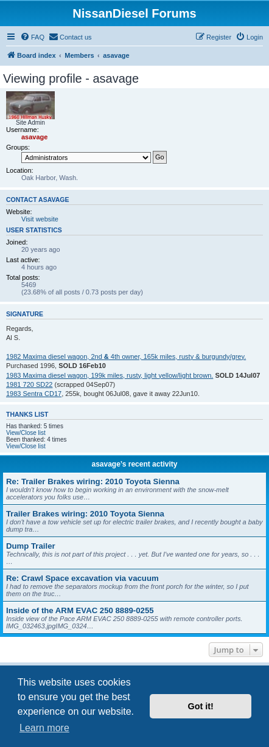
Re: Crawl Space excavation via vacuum (82, 578)
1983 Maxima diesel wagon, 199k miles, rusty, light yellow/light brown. (109, 375)
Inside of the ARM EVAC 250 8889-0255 (80, 610)
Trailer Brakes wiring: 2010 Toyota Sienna (85, 513)
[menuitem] (32, 37)
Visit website (39, 219)
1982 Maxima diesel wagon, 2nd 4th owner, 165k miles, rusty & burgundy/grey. (126, 356)
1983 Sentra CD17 (33, 393)
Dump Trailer (30, 546)
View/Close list (26, 432)
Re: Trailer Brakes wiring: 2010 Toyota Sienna (93, 481)
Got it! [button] (201, 706)
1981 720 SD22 (29, 384)
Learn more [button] (44, 728)
